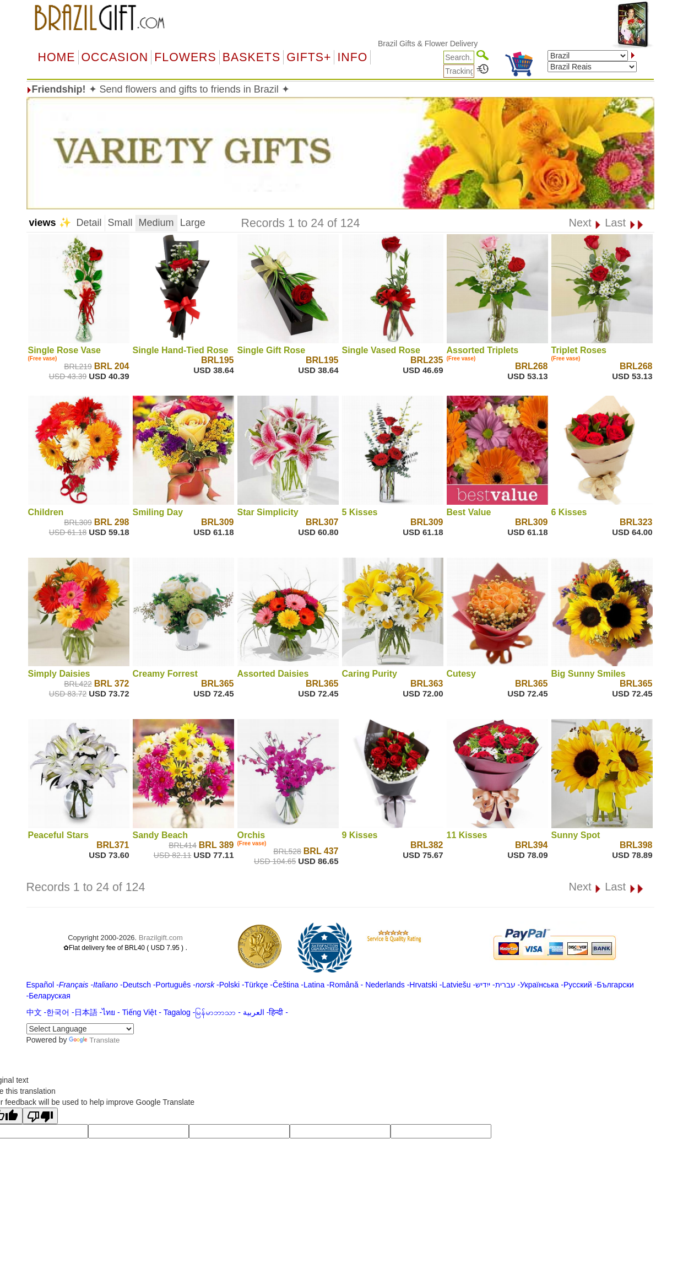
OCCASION (115, 57)
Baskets (251, 57)
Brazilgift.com (161, 937)
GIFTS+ (308, 57)
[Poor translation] (40, 1116)
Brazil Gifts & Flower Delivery (444, 43)
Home (56, 57)
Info (352, 57)
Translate (94, 1040)
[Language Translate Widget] (80, 1028)
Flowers (185, 57)
